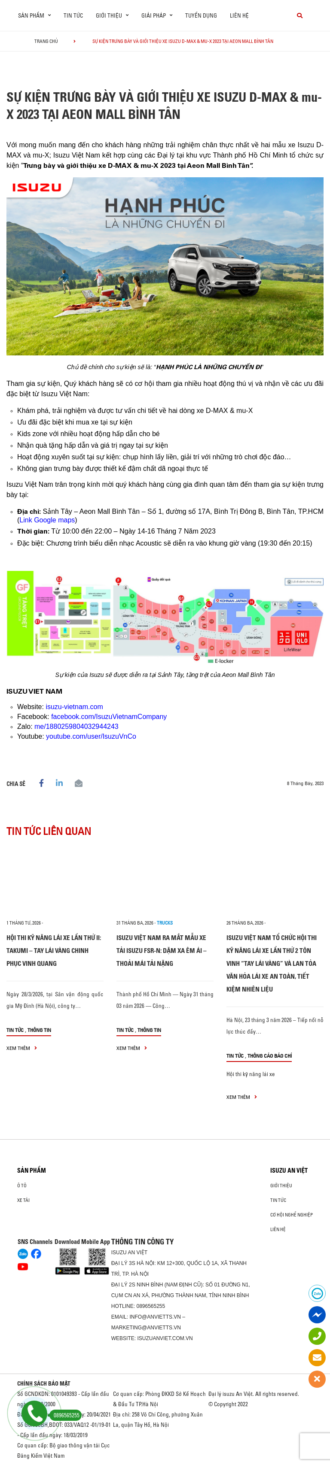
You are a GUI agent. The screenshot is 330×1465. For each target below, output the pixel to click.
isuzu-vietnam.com (74, 706)
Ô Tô (22, 1186)
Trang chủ (46, 41)
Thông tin (39, 1030)
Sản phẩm (31, 1170)
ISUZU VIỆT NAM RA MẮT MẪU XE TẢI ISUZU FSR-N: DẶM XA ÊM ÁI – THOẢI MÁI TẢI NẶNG (161, 951)
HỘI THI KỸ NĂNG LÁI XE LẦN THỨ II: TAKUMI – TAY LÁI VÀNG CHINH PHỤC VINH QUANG (53, 951)
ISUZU (119, 1253)
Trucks (165, 923)
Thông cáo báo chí (270, 1055)
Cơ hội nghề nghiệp (291, 1215)
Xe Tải (23, 1200)
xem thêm (21, 1048)
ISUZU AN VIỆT (289, 1170)
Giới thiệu (281, 1186)
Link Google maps (47, 520)
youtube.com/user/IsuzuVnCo (91, 736)
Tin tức (73, 15)
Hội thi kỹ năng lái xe (250, 1074)
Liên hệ (239, 15)
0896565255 (150, 1306)
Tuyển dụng (201, 15)
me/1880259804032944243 (76, 726)
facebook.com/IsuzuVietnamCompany (109, 716)
